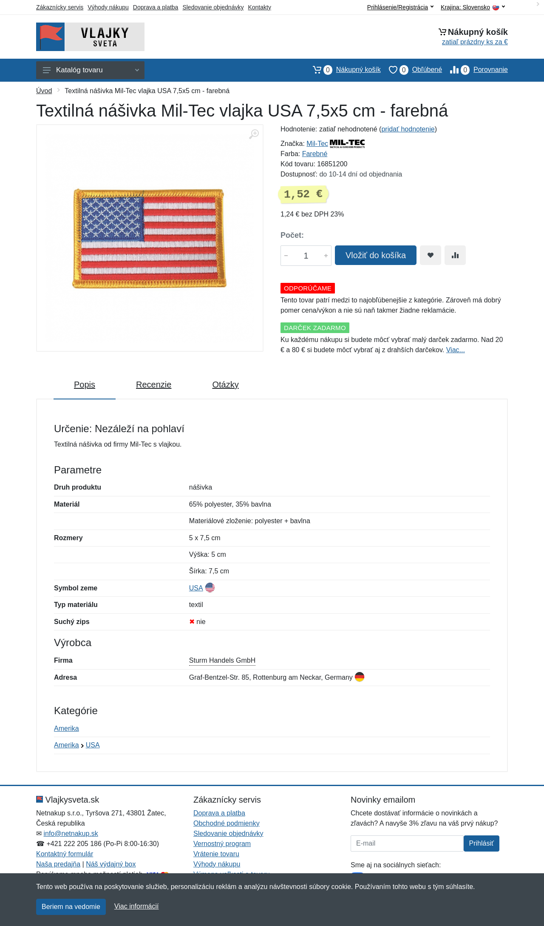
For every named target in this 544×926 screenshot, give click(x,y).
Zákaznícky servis (59, 7)
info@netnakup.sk (70, 833)
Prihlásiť (481, 843)
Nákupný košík (343, 70)
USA (196, 588)
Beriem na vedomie (71, 906)
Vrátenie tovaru (216, 854)
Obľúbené (411, 70)
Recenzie (153, 384)
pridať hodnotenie (407, 129)
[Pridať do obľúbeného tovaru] (430, 255)
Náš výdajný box (111, 864)
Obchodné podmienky (226, 823)
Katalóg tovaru (91, 70)
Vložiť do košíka (376, 255)
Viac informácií (136, 906)
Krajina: (473, 7)
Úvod (44, 90)
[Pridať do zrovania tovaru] (455, 255)
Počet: (292, 235)
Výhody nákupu (108, 7)
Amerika (66, 728)
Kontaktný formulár (64, 854)
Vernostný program (222, 843)
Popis (84, 384)
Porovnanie (475, 70)
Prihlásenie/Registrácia (400, 7)
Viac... (455, 349)
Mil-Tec (317, 143)
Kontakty (259, 7)
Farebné (315, 153)
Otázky (225, 384)
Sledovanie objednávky (213, 7)
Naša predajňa (58, 864)
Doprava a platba (155, 7)
